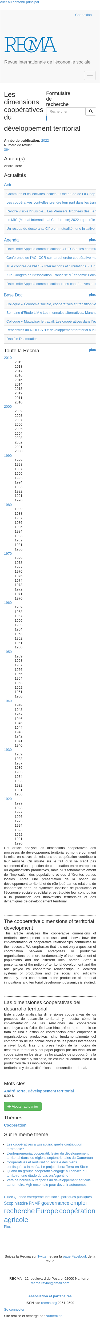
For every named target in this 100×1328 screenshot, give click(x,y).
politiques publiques (76, 1197)
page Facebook (75, 1256)
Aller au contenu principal (19, 2)
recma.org (49, 1303)
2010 (8, 358)
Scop (9, 1203)
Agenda (11, 240)
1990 (8, 456)
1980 (8, 505)
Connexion (83, 15)
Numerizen (54, 1316)
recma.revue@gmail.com (50, 1283)
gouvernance (55, 1203)
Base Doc (13, 295)
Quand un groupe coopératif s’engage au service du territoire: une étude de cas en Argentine (46, 1173)
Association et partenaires (50, 1296)
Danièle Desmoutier (21, 339)
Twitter (43, 1256)
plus (92, 239)
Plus (7, 1226)
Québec (20, 1197)
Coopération (15, 1125)
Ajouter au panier (22, 1106)
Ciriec (8, 1197)
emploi (78, 1203)
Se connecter (14, 1309)
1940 (8, 701)
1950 (8, 652)
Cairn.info (48, 15)
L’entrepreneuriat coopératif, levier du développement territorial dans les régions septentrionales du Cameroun (50, 1155)
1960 (8, 603)
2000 (8, 407)
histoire (21, 1203)
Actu (8, 185)
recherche (19, 1211)
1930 (8, 750)
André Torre (15, 1091)
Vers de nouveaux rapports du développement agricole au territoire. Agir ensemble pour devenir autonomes (49, 1182)
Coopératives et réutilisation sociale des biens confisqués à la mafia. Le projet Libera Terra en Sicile (47, 1164)
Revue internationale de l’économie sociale (47, 62)
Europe (47, 1211)
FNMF (34, 1203)
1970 (8, 554)
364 (7, 150)
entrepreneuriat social (43, 1197)
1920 (8, 799)
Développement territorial (51, 1091)
